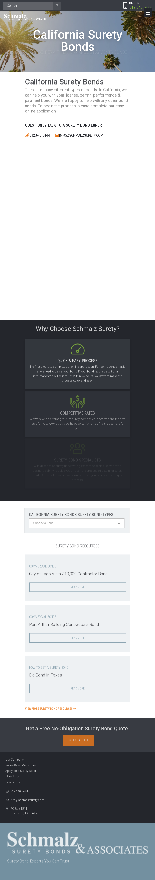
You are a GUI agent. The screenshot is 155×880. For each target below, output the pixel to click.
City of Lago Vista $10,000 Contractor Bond (70, 572)
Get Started (79, 740)
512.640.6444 (37, 135)
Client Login (11, 776)
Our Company (13, 759)
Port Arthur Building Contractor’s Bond (65, 623)
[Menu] (148, 12)
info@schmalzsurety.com (79, 135)
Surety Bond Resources (19, 765)
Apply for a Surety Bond (19, 771)
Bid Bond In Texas (46, 673)
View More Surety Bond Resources (50, 707)
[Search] (28, 6)
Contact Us (11, 782)
